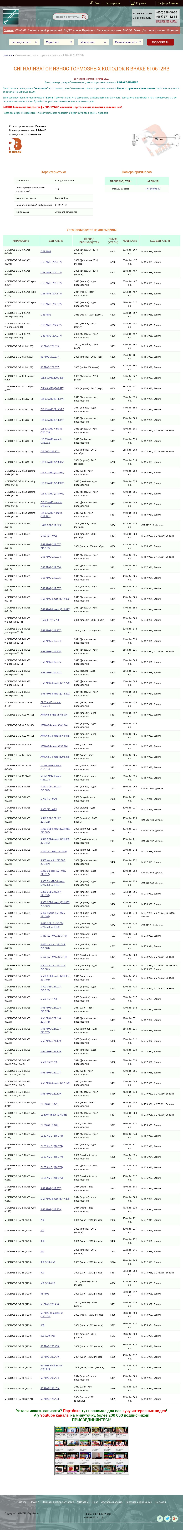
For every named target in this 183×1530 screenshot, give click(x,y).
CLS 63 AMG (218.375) (52, 419)
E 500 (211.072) (49, 535)
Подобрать (160, 42)
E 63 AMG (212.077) (51, 588)
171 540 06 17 (152, 188)
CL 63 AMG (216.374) (52, 1135)
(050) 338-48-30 (166, 12)
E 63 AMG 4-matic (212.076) (55, 598)
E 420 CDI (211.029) (51, 525)
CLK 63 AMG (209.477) (52, 388)
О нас (137, 30)
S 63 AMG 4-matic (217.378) (55, 1198)
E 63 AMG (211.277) (51, 630)
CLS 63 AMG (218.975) (52, 493)
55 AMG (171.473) (50, 1398)
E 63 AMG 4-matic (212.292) (55, 693)
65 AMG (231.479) (50, 1388)
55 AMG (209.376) (50, 346)
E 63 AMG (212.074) (51, 556)
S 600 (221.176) (49, 998)
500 (42, 1272)
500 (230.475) (48, 1283)
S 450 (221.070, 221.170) (54, 935)
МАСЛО (127, 30)
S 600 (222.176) (49, 1062)
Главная (9, 30)
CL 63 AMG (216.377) (52, 1156)
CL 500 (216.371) (49, 1104)
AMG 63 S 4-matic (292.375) (55, 756)
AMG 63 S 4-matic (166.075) (55, 735)
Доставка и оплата (154, 30)
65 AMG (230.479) (50, 1356)
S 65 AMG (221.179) (51, 1041)
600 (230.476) (48, 1335)
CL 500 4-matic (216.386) (54, 1114)
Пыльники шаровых (109, 30)
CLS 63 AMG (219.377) (52, 462)
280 (42, 1219)
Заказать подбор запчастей (45, 30)
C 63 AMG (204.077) (51, 262)
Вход (97, 3)
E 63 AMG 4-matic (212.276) (55, 683)
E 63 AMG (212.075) (51, 577)
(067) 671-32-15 (166, 16)
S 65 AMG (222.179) (51, 1093)
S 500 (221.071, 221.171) (54, 956)
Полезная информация (139, 1501)
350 (42, 1241)
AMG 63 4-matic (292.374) (54, 746)
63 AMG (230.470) (50, 1346)
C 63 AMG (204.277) (51, 325)
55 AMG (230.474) (50, 1304)
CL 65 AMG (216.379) (52, 1167)
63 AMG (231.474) (50, 1377)
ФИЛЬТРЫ (82, 1501)
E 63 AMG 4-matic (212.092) (55, 609)
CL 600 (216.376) (49, 1125)
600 (42, 1325)
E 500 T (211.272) (50, 619)
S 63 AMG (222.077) (51, 1072)
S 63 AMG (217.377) (51, 1188)
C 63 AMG (46, 251)
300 (42, 1230)
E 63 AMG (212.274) (51, 640)
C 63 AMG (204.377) (51, 283)
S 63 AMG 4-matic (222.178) (55, 1083)
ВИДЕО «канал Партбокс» (79, 30)
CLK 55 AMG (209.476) (52, 377)
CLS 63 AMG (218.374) (52, 398)
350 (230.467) (48, 1262)
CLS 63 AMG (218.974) (52, 472)
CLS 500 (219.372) (50, 451)
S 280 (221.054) (49, 798)
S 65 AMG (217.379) (51, 1209)
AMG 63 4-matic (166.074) (54, 714)
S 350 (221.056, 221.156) (54, 851)
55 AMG (45, 1293)
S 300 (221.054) (49, 809)
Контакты (173, 30)
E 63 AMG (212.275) (51, 662)
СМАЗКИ (20, 30)
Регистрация (113, 3)
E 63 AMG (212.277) (51, 672)
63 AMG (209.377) (50, 356)
